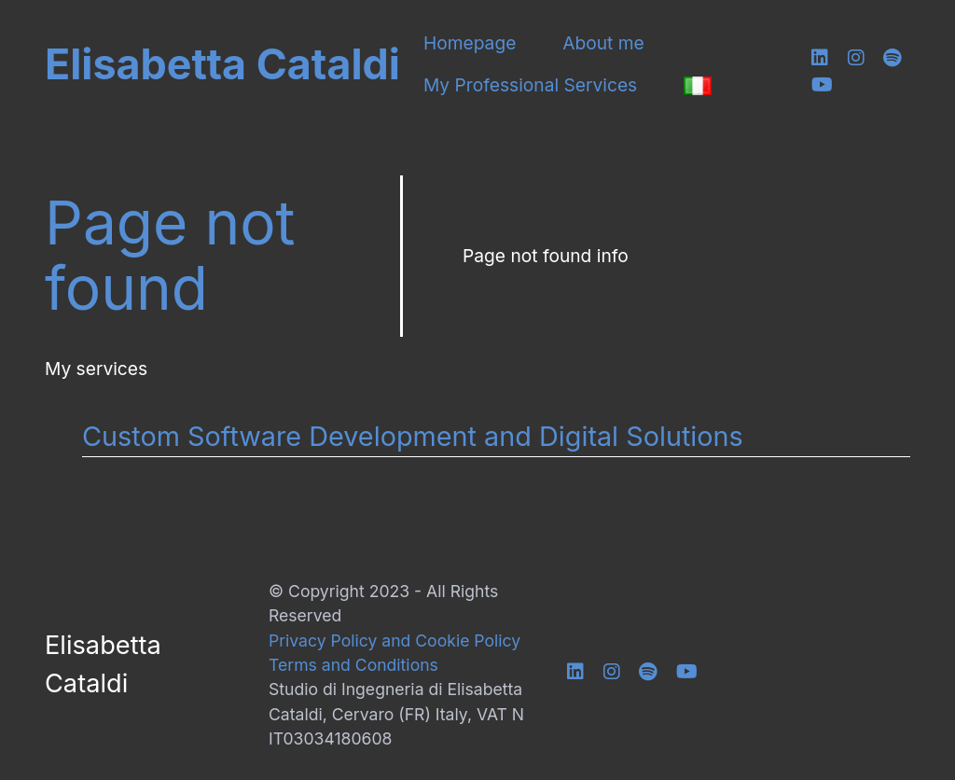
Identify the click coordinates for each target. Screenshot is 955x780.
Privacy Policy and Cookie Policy (394, 640)
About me (603, 43)
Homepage (469, 43)
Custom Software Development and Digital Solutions (412, 436)
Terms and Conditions (353, 665)
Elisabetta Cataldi (222, 65)
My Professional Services (530, 85)
